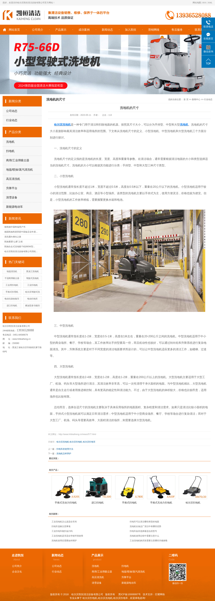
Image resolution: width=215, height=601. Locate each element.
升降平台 (11, 188)
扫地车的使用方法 (64, 449)
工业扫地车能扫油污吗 (62, 531)
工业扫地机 (32, 285)
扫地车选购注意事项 (61, 526)
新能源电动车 (14, 206)
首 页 (186, 99)
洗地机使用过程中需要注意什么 (144, 536)
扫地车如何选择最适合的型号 (143, 531)
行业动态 (11, 120)
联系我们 (200, 29)
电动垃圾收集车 (12, 299)
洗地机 (10, 141)
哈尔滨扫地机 (76, 442)
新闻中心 (196, 99)
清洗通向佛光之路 (12, 237)
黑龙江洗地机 (32, 271)
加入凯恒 (130, 29)
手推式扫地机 (129, 502)
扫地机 (10, 151)
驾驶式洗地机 (32, 278)
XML (210, 2)
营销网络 (153, 29)
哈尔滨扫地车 (89, 442)
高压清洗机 (13, 178)
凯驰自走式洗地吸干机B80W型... (19, 246)
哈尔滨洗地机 (62, 442)
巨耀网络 (160, 594)
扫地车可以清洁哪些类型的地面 (144, 521)
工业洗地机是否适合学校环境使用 (67, 536)
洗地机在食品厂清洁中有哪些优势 (145, 526)
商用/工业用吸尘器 (17, 160)
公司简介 (37, 29)
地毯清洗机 (12, 271)
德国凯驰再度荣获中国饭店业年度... (21, 232)
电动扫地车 (32, 299)
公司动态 (11, 110)
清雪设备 (11, 197)
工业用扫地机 (12, 285)
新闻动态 (107, 29)
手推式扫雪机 (12, 292)
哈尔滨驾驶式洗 (32, 292)
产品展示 (60, 29)
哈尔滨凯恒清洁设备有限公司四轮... (21, 251)
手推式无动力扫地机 (66, 502)
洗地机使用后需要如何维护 (64, 540)
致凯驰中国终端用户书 (14, 227)
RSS (204, 2)
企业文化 (17, 571)
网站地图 (197, 2)
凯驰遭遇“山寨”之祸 (13, 241)
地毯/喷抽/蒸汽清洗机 (19, 169)
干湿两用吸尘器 (12, 278)
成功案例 (84, 29)
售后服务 (177, 29)
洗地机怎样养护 (63, 453)
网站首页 (14, 29)
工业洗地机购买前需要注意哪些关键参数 (148, 540)
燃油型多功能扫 (32, 305)
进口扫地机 (12, 305)
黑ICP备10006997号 (129, 594)
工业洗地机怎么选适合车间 (64, 521)
